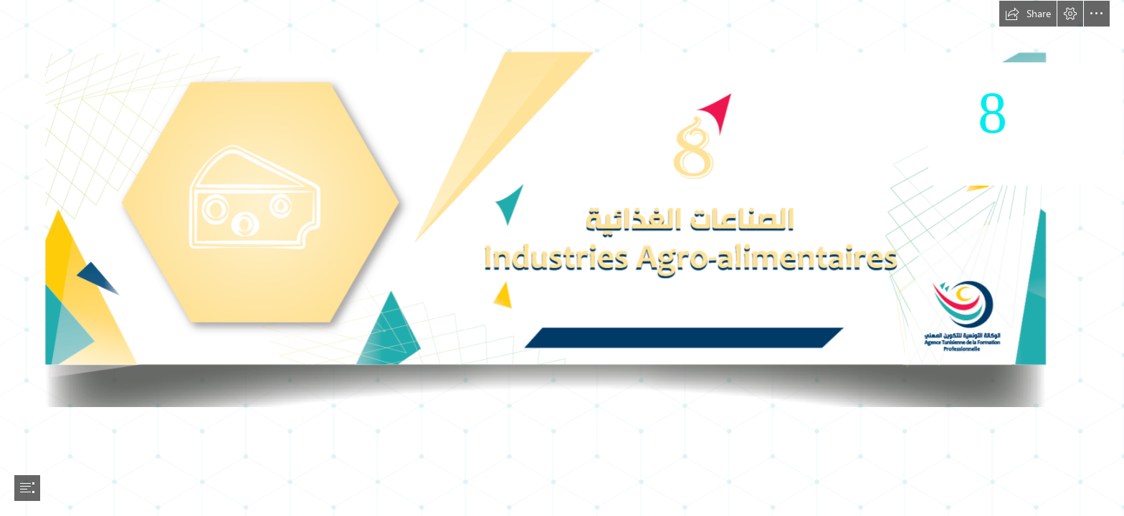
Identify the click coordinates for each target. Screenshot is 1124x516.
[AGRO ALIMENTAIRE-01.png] (562, 204)
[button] (1028, 14)
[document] (562, 258)
